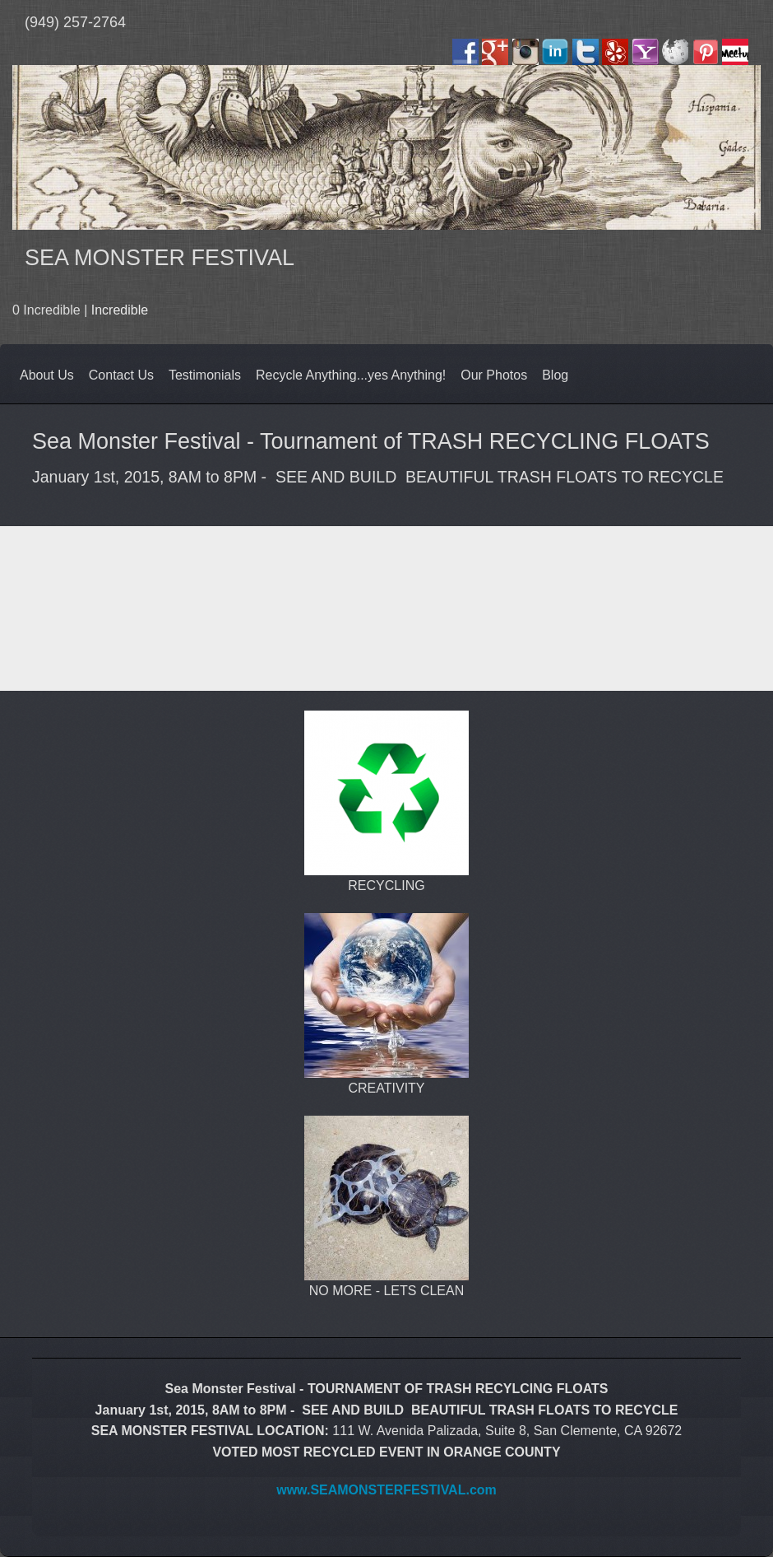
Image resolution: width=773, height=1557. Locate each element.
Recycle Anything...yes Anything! (351, 375)
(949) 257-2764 (75, 22)
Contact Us (121, 375)
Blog (555, 375)
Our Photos (494, 375)
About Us (47, 375)
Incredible (119, 310)
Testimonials (205, 375)
